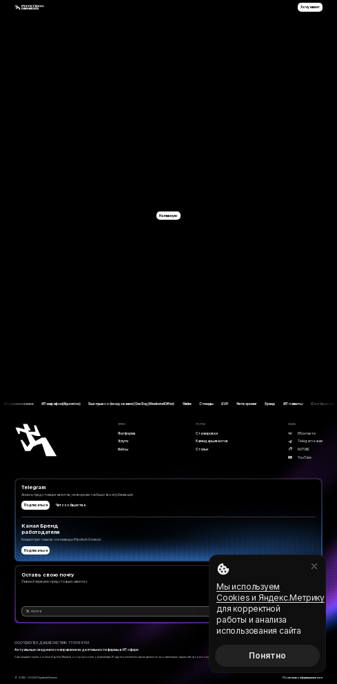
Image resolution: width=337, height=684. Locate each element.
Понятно (267, 655)
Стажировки (206, 433)
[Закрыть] (314, 566)
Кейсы (123, 449)
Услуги (123, 441)
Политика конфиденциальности (303, 677)
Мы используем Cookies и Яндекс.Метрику (270, 592)
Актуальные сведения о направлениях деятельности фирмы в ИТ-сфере (76, 649)
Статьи (202, 449)
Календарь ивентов (211, 441)
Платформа (127, 433)
